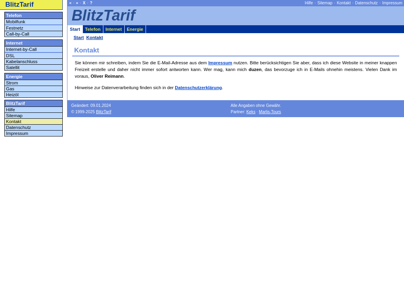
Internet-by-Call (21, 49)
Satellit (12, 67)
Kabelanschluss (21, 61)
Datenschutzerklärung (198, 87)
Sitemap (14, 115)
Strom (12, 82)
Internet (14, 43)
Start (75, 29)
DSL (10, 55)
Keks (250, 112)
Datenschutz (18, 127)
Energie (14, 76)
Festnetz (14, 28)
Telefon (14, 15)
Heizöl (12, 94)
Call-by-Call (17, 34)
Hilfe (10, 109)
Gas (10, 88)
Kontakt (13, 121)
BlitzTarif (20, 4)
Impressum (220, 62)
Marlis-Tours (270, 112)
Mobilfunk (15, 21)
